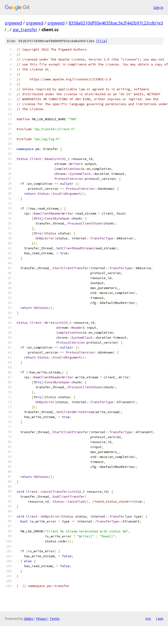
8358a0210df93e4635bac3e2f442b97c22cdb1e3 (116, 23)
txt (148, 618)
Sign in (158, 7)
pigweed (13, 23)
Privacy (41, 618)
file (102, 41)
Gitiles (28, 618)
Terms (55, 618)
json (159, 618)
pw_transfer (25, 29)
